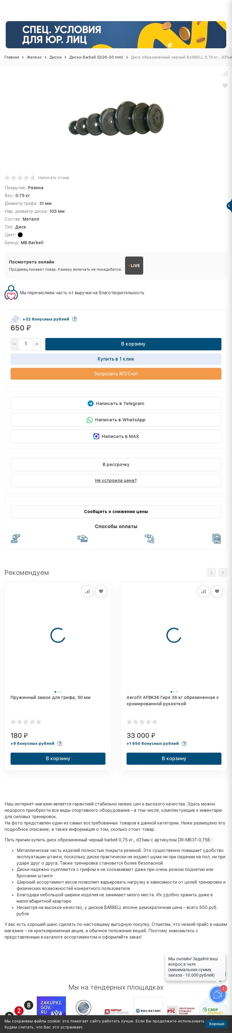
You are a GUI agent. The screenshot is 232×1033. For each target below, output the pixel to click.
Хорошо (216, 1024)
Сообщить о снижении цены (116, 511)
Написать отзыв (53, 177)
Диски (55, 57)
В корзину (133, 344)
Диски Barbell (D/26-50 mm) (96, 57)
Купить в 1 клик (116, 359)
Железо (34, 57)
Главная (12, 57)
